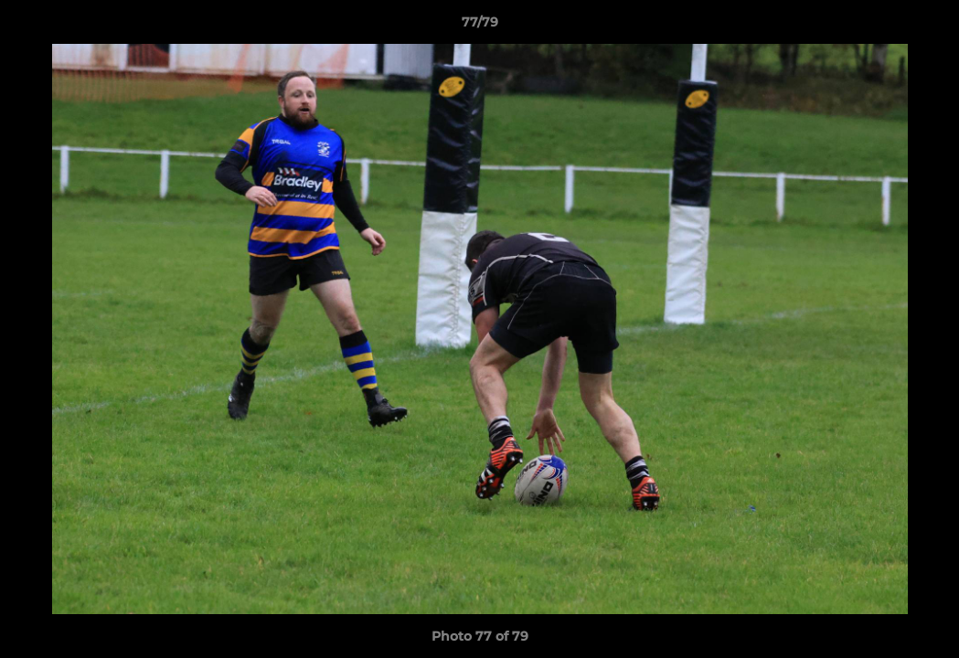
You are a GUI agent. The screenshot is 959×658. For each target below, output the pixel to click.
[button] (926, 26)
